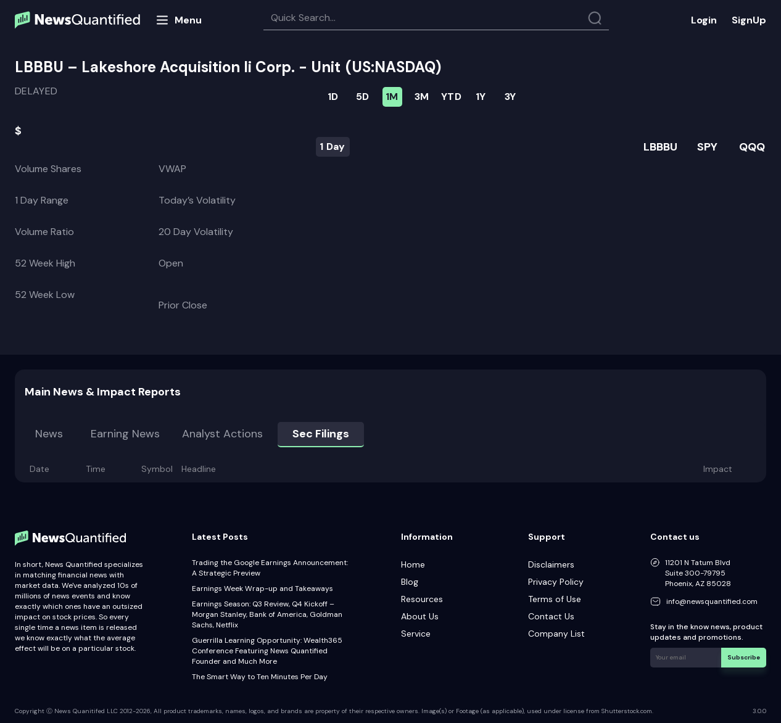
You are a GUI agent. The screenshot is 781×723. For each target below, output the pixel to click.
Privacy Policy (556, 581)
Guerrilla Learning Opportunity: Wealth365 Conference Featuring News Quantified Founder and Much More (267, 650)
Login (704, 20)
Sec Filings (320, 433)
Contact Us (551, 616)
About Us (420, 616)
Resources (422, 599)
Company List (556, 633)
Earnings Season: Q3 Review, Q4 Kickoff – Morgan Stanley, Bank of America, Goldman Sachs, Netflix (267, 614)
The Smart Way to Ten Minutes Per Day (260, 677)
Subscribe (743, 657)
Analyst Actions (222, 433)
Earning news (125, 433)
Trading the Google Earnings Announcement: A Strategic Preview (270, 568)
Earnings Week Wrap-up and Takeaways (262, 588)
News (49, 433)
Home (413, 564)
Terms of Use (554, 599)
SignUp (749, 20)
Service (416, 633)
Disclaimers (551, 564)
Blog (409, 581)
